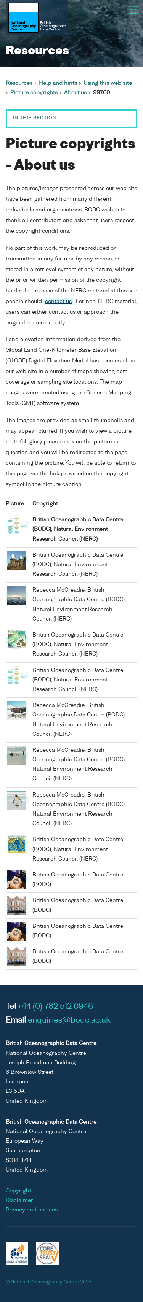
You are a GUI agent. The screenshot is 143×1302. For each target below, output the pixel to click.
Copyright (18, 1191)
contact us (58, 301)
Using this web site (108, 83)
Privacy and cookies (32, 1210)
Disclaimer (19, 1200)
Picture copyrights (34, 92)
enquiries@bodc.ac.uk (69, 1020)
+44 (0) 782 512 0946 (55, 1007)
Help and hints (58, 83)
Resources (19, 83)
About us (75, 92)
